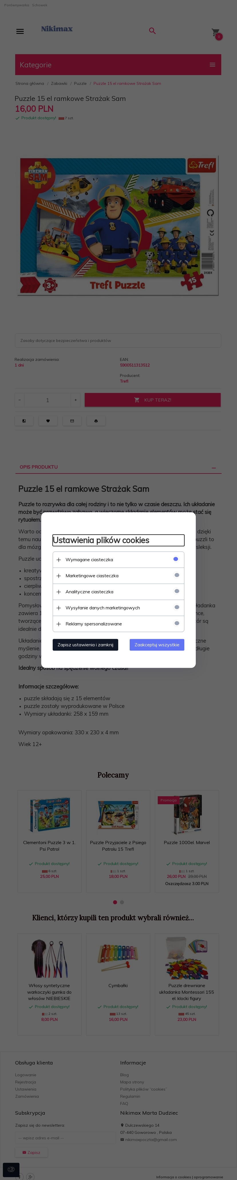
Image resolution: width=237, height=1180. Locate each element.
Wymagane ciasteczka (89, 559)
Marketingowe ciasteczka (92, 575)
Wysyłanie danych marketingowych (103, 607)
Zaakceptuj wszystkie (157, 644)
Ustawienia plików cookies (101, 540)
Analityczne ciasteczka (89, 591)
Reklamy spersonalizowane (94, 624)
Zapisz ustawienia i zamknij (85, 644)
